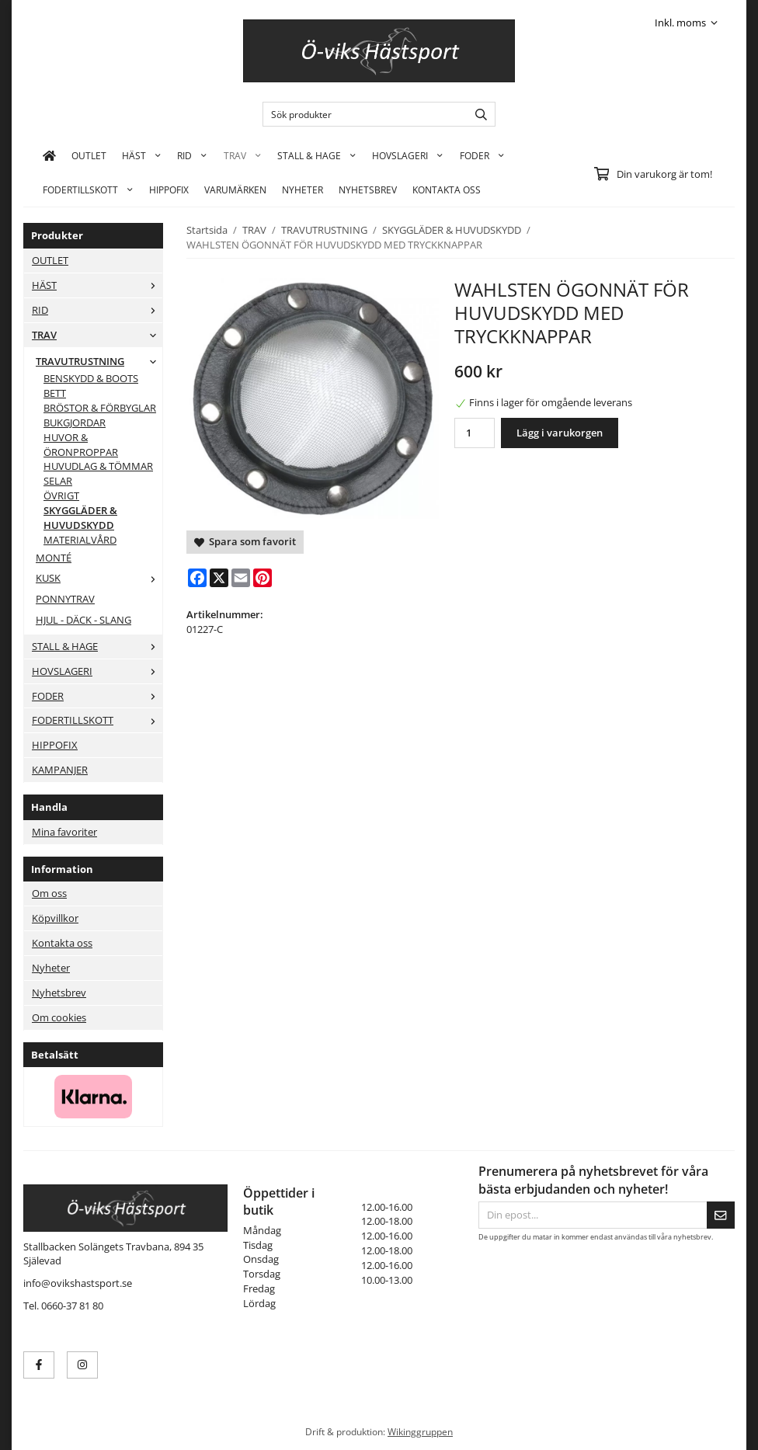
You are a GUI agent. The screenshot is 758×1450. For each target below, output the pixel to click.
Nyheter (302, 189)
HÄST (142, 155)
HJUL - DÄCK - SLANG (83, 620)
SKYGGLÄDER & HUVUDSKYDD (80, 517)
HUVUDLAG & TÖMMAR (98, 466)
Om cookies (59, 1017)
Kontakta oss (62, 943)
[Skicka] (721, 1215)
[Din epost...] (592, 1215)
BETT (54, 393)
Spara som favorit (245, 541)
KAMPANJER (60, 770)
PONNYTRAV (65, 599)
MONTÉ (53, 558)
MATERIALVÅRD (79, 540)
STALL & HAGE (316, 155)
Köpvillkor (55, 918)
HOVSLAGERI (407, 155)
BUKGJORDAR (74, 422)
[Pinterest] (262, 578)
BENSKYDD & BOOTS (90, 378)
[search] (477, 114)
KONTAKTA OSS (446, 189)
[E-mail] (241, 578)
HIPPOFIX (169, 189)
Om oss (49, 893)
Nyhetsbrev (368, 189)
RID (192, 155)
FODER (482, 155)
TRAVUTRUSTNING (99, 361)
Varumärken (235, 189)
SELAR (57, 481)
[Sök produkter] (361, 114)
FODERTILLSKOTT (88, 189)
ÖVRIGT (61, 495)
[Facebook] (197, 578)
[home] (49, 155)
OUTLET (88, 155)
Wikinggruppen (420, 1431)
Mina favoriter (64, 832)
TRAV (243, 155)
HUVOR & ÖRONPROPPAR (80, 444)
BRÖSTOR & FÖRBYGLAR (99, 408)
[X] (219, 578)
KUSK (99, 578)
